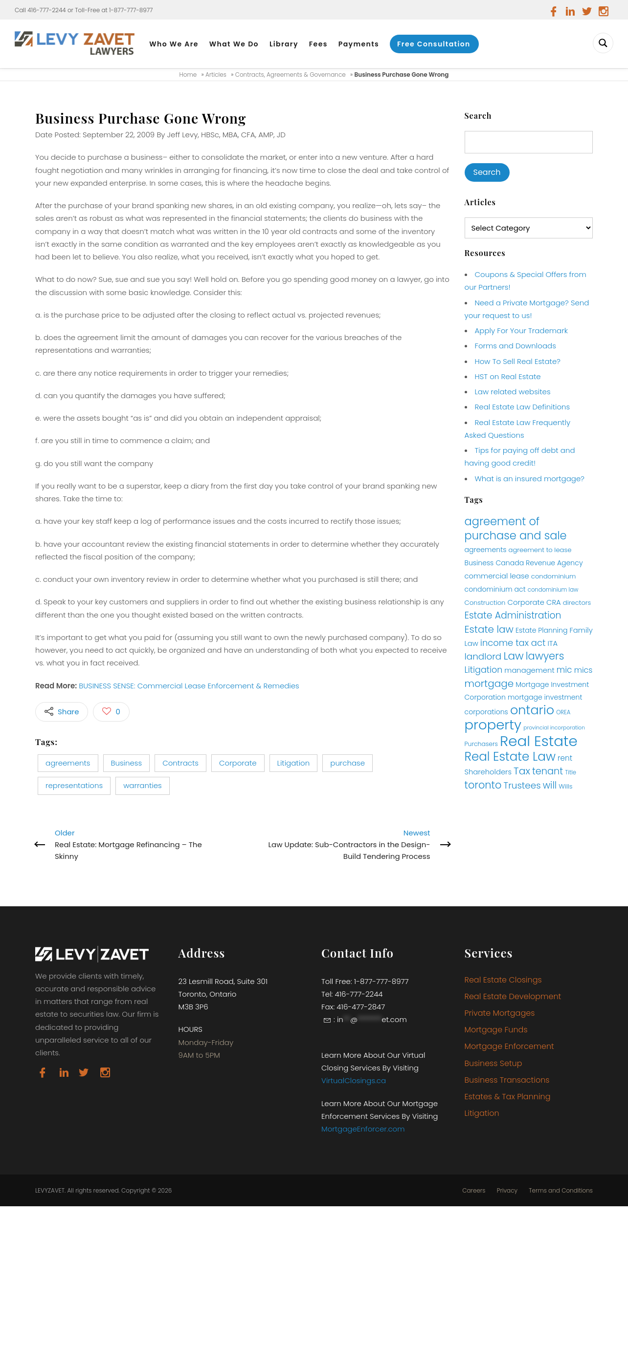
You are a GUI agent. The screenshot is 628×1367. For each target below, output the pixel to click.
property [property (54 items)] (493, 724)
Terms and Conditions (561, 1190)
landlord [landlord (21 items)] (483, 656)
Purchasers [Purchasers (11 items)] (481, 744)
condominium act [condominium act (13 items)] (495, 589)
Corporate (238, 763)
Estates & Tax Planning (508, 1096)
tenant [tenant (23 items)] (547, 771)
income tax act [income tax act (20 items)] (513, 643)
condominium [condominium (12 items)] (553, 576)
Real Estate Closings (503, 979)
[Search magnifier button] (603, 43)
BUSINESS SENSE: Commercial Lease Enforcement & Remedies (189, 686)
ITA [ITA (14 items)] (552, 643)
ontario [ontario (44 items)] (532, 710)
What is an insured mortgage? (530, 478)
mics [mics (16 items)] (583, 670)
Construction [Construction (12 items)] (485, 602)
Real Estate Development (513, 996)
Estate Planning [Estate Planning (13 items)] (542, 630)
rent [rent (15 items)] (565, 758)
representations (74, 785)
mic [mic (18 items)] (564, 670)
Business (126, 763)
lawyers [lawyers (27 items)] (545, 656)
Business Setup (493, 1063)
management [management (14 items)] (529, 670)
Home (188, 74)
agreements (67, 763)
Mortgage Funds (496, 1029)
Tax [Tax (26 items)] (522, 771)
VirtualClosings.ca (353, 1080)
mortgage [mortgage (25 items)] (489, 683)
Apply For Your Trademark (521, 330)
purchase (347, 763)
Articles (215, 74)
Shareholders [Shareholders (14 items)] (488, 772)
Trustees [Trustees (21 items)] (522, 785)
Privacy (507, 1190)
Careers (473, 1190)
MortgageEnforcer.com (363, 1129)
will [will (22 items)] (550, 785)
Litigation (293, 763)
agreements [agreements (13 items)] (486, 550)
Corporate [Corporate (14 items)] (526, 602)
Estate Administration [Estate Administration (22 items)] (513, 615)
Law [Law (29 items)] (513, 655)
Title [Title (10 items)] (570, 772)
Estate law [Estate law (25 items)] (489, 629)
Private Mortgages (500, 1013)
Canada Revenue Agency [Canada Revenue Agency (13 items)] (539, 563)
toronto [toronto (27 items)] (483, 785)
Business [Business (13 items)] (479, 563)
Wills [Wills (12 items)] (565, 786)
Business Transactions (507, 1080)
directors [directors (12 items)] (577, 602)
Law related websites (513, 391)
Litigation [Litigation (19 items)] (484, 670)
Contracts (180, 763)
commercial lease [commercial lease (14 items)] (497, 576)
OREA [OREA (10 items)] (563, 712)
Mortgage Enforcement (509, 1046)
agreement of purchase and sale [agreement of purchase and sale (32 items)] (516, 528)
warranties (142, 785)
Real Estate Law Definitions (522, 407)
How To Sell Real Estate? (518, 361)
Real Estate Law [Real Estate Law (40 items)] (510, 756)
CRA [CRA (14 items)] (553, 602)
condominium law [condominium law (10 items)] (553, 590)
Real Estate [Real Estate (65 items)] (539, 741)
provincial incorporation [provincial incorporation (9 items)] (554, 727)
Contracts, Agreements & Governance (290, 74)
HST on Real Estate (508, 376)
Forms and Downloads (515, 346)
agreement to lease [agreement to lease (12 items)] (540, 550)
